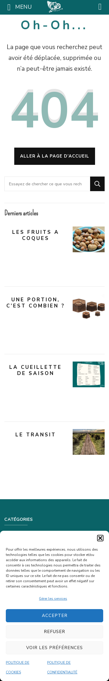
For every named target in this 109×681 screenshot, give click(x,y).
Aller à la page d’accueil (54, 156)
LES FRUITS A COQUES (35, 235)
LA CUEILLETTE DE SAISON (35, 370)
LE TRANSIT (35, 434)
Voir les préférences (54, 648)
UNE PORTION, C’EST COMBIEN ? (35, 302)
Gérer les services (53, 598)
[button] (100, 538)
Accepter (54, 615)
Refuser (54, 632)
